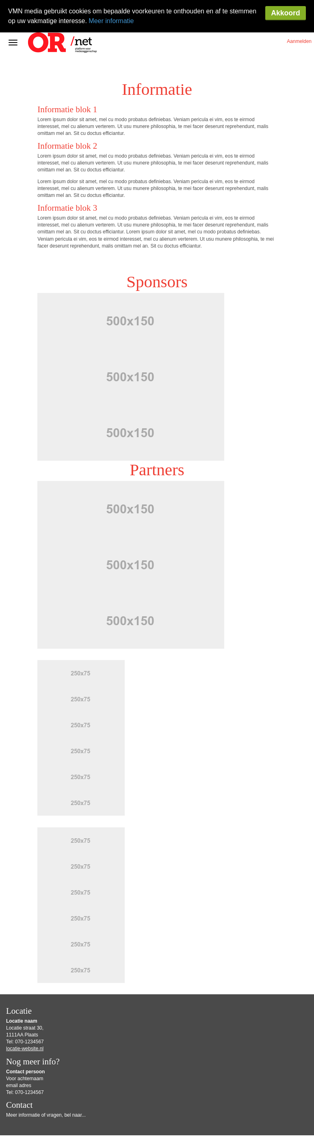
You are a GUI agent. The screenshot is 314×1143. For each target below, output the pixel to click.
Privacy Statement (28, 1128)
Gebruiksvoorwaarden (157, 1123)
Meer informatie (111, 20)
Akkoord (285, 13)
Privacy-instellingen (65, 1128)
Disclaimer (188, 1123)
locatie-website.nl (24, 1016)
